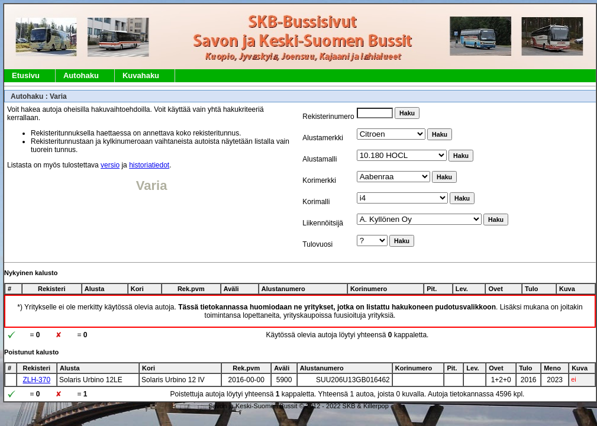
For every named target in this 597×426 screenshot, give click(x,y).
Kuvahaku (140, 75)
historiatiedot (149, 165)
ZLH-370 (36, 380)
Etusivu (26, 75)
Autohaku (81, 75)
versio (110, 165)
